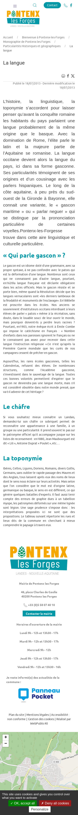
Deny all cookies (55, 803)
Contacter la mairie (39, 613)
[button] (15, 5)
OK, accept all (22, 803)
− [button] (5, 744)
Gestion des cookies (41, 719)
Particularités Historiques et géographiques (32, 46)
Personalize (39, 809)
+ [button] (5, 737)
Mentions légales (37, 714)
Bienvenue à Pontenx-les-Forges (43, 37)
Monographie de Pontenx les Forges (26, 41)
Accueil (8, 37)
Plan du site (16, 714)
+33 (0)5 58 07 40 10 (39, 605)
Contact (52, 5)
